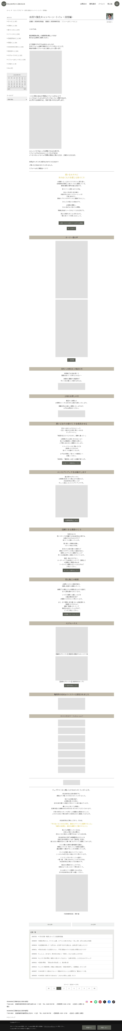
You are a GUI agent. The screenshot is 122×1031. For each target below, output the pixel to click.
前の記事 (50, 924)
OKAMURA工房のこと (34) (15, 47)
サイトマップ (11, 1017)
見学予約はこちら (72, 686)
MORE (72, 360)
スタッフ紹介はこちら (72, 570)
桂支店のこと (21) (13, 51)
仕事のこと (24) (12, 25)
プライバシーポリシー (49, 1026)
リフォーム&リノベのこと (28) (17, 59)
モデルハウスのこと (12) (15, 55)
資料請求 (92, 4)
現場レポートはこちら (72, 614)
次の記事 (93, 924)
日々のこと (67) (12, 21)
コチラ (46, 168)
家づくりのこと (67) (14, 30)
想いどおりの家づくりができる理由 (72, 223)
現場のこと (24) (12, 42)
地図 (40, 1004)
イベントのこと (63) (14, 34)
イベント (101, 4)
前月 (9, 89)
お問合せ (83, 4)
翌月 (25, 89)
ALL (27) (10, 68)
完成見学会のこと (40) (14, 38)
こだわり (72, 229)
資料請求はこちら (72, 520)
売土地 (109, 4)
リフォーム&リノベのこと (69, 21)
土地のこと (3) (12, 64)
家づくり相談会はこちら (72, 463)
